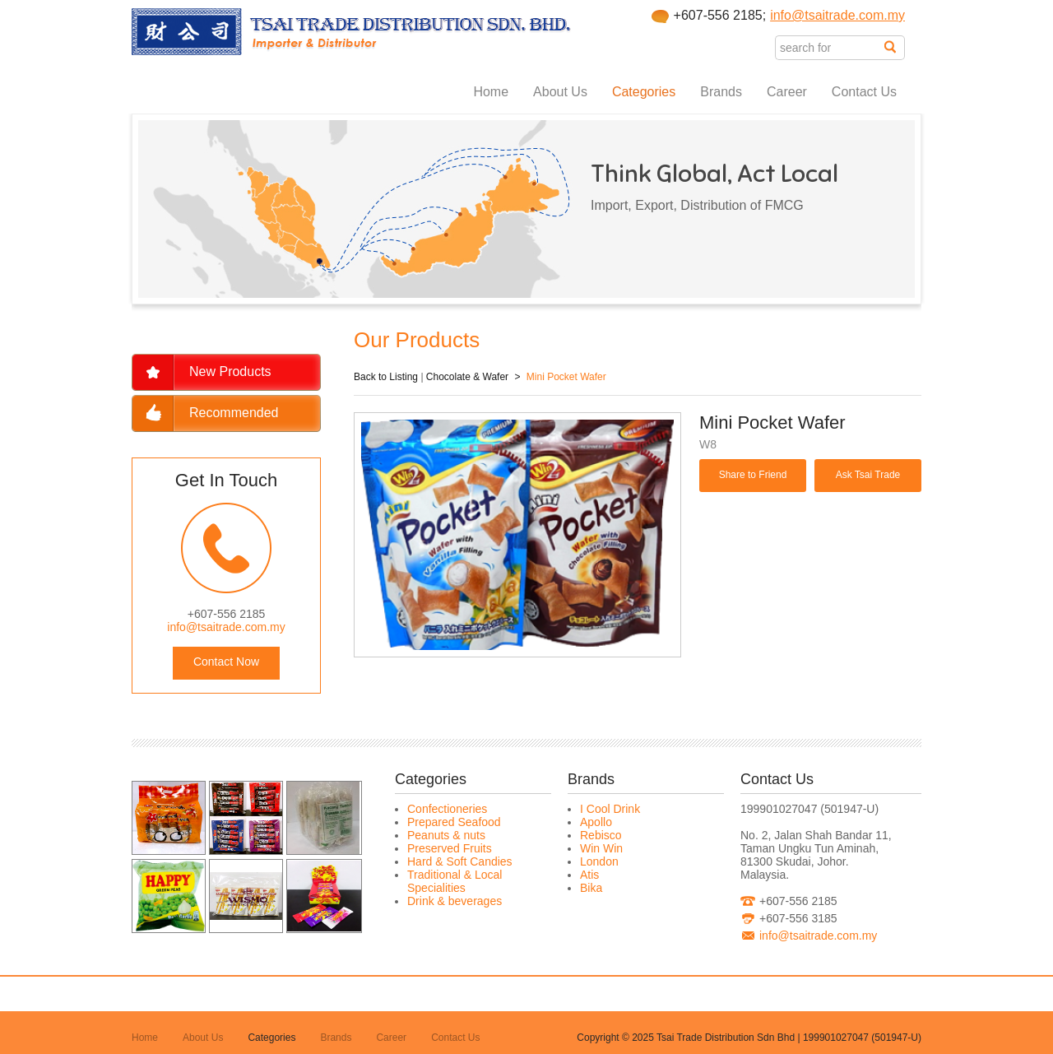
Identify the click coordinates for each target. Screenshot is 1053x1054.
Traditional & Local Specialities (454, 881)
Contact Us (864, 92)
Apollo (596, 822)
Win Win (601, 848)
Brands (721, 92)
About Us (560, 92)
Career (787, 92)
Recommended (234, 413)
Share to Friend (753, 475)
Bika (591, 887)
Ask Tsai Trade (868, 475)
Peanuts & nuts (446, 835)
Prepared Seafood (454, 822)
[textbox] (829, 47)
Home (490, 92)
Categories (643, 92)
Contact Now (226, 661)
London (599, 861)
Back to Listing (386, 377)
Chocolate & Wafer (467, 377)
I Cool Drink (610, 808)
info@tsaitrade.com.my (837, 15)
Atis (589, 874)
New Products (230, 371)
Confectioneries (447, 808)
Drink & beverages (454, 901)
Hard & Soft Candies (460, 861)
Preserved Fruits (449, 848)
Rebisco (601, 835)
